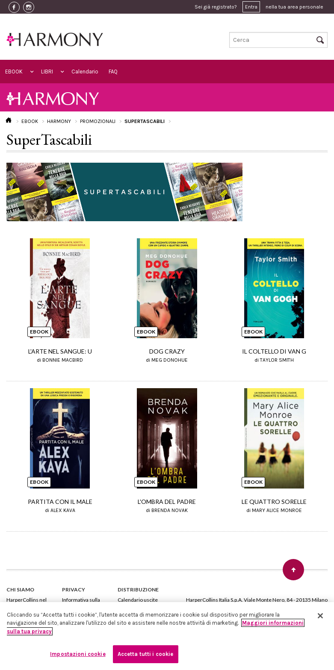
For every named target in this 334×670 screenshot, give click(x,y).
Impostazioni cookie (77, 654)
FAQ (113, 71)
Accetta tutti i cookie (146, 654)
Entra (251, 7)
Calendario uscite (138, 600)
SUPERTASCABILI (144, 121)
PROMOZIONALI (97, 121)
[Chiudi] (320, 615)
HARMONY (59, 121)
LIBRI (47, 71)
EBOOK (14, 71)
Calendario (84, 71)
